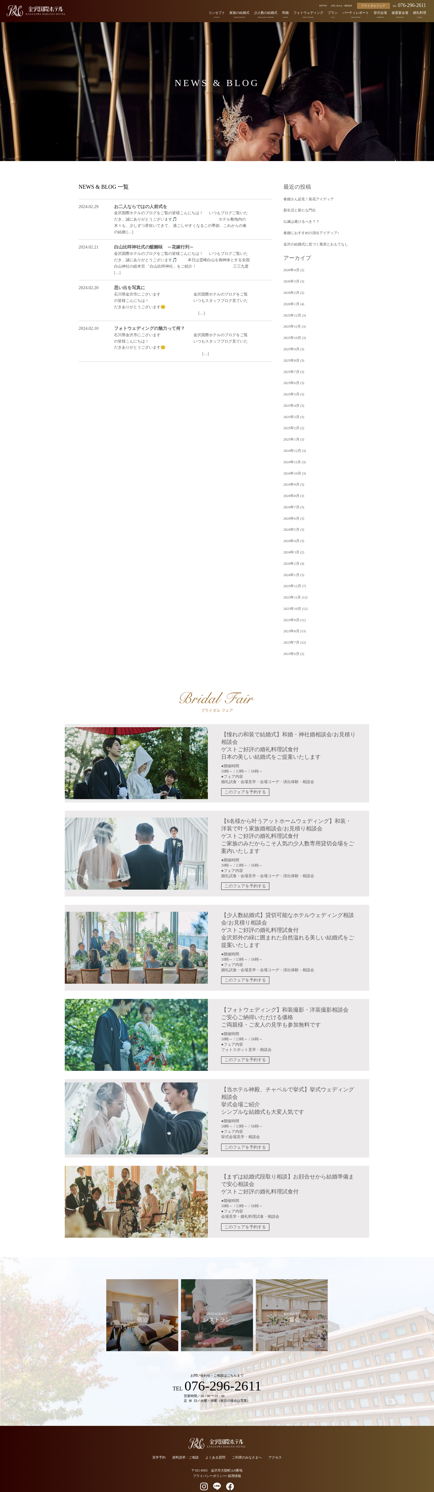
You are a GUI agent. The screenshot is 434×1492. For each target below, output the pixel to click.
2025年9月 (290, 345)
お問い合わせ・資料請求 (341, 6)
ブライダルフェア (373, 5)
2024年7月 (290, 498)
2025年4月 (290, 400)
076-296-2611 (409, 5)
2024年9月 (290, 476)
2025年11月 (291, 323)
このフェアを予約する (245, 779)
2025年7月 (290, 367)
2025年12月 (291, 312)
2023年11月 (291, 586)
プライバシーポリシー (209, 1462)
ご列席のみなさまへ (247, 1444)
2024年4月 (290, 531)
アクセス (275, 1444)
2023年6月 (290, 641)
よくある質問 (215, 1444)
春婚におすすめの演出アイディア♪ (309, 232)
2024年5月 (290, 520)
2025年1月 (290, 432)
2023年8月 (290, 619)
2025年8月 (290, 356)
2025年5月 (290, 389)
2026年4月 (290, 268)
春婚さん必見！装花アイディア (306, 199)
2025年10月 (291, 334)
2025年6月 (290, 378)
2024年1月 (290, 564)
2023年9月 (290, 608)
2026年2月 (290, 290)
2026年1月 (290, 301)
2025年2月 (290, 422)
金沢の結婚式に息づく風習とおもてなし (313, 243)
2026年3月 (290, 279)
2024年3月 (290, 542)
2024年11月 (291, 455)
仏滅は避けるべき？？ (300, 221)
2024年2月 (290, 553)
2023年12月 (291, 575)
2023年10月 (291, 597)
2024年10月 (291, 465)
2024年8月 (290, 487)
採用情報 (234, 1462)
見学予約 (323, 6)
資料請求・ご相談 (185, 1444)
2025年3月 (290, 411)
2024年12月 (291, 443)
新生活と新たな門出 (298, 210)
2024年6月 (290, 509)
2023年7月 (290, 630)
